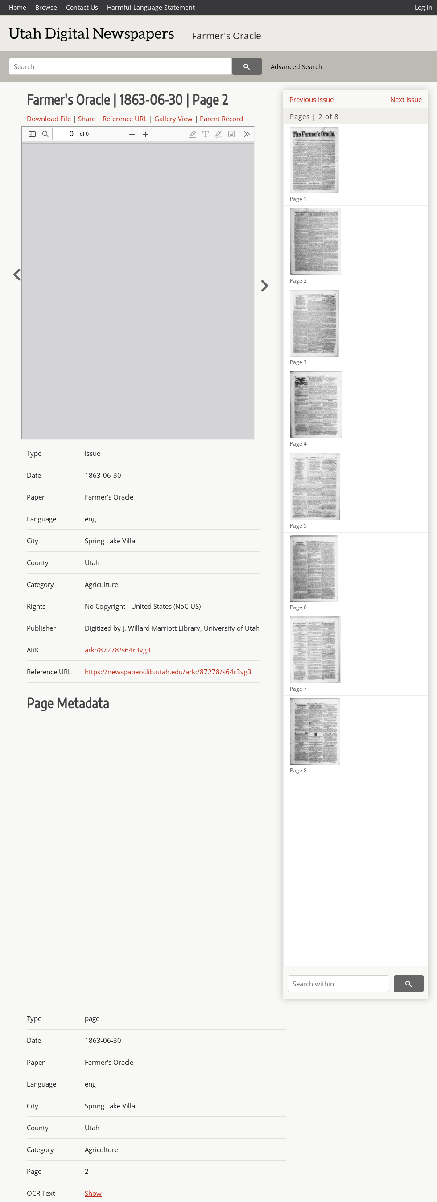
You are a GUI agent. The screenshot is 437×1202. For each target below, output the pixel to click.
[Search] (120, 66)
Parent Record (221, 118)
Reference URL (125, 118)
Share (86, 118)
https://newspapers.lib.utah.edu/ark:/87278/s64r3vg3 (168, 671)
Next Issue (406, 99)
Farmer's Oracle (226, 35)
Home (17, 7)
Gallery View (173, 118)
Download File (49, 118)
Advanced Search (296, 66)
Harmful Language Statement (151, 7)
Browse (46, 7)
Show (93, 1193)
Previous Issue (311, 99)
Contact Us (82, 7)
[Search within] (338, 983)
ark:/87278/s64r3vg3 (118, 649)
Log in (424, 7)
